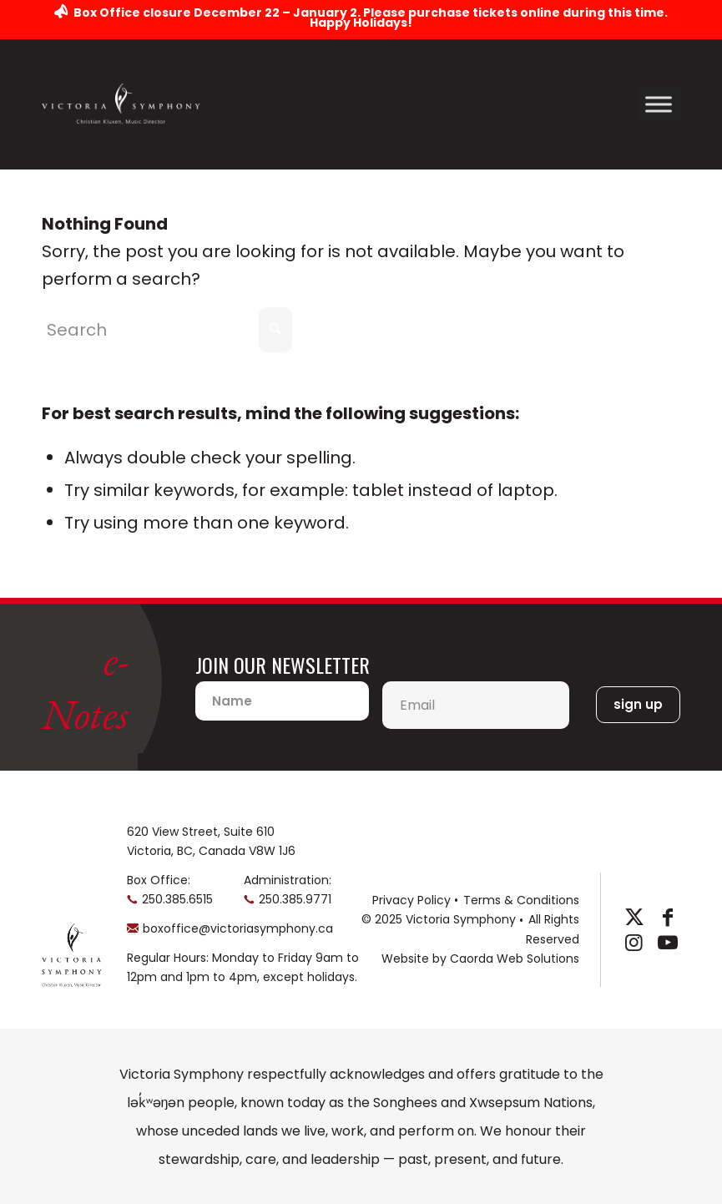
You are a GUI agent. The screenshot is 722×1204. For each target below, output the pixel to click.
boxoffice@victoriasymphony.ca (238, 928)
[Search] (167, 329)
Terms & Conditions (521, 900)
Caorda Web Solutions (514, 958)
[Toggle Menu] (658, 104)
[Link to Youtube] (667, 942)
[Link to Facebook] (667, 917)
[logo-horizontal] (121, 103)
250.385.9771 (295, 899)
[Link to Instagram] (634, 942)
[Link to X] (634, 917)
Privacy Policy (411, 900)
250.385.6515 (177, 899)
